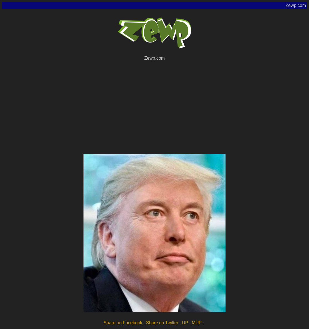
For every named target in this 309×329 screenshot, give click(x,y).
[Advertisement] (154, 106)
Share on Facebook (122, 322)
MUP (197, 322)
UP (185, 322)
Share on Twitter (162, 322)
